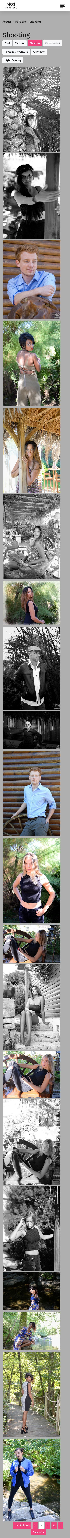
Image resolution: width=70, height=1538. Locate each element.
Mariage (20, 43)
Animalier (39, 51)
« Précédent (22, 1525)
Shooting (35, 22)
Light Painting (12, 60)
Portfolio (20, 22)
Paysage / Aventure (16, 51)
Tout (7, 43)
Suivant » (38, 1532)
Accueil (6, 22)
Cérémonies (52, 43)
